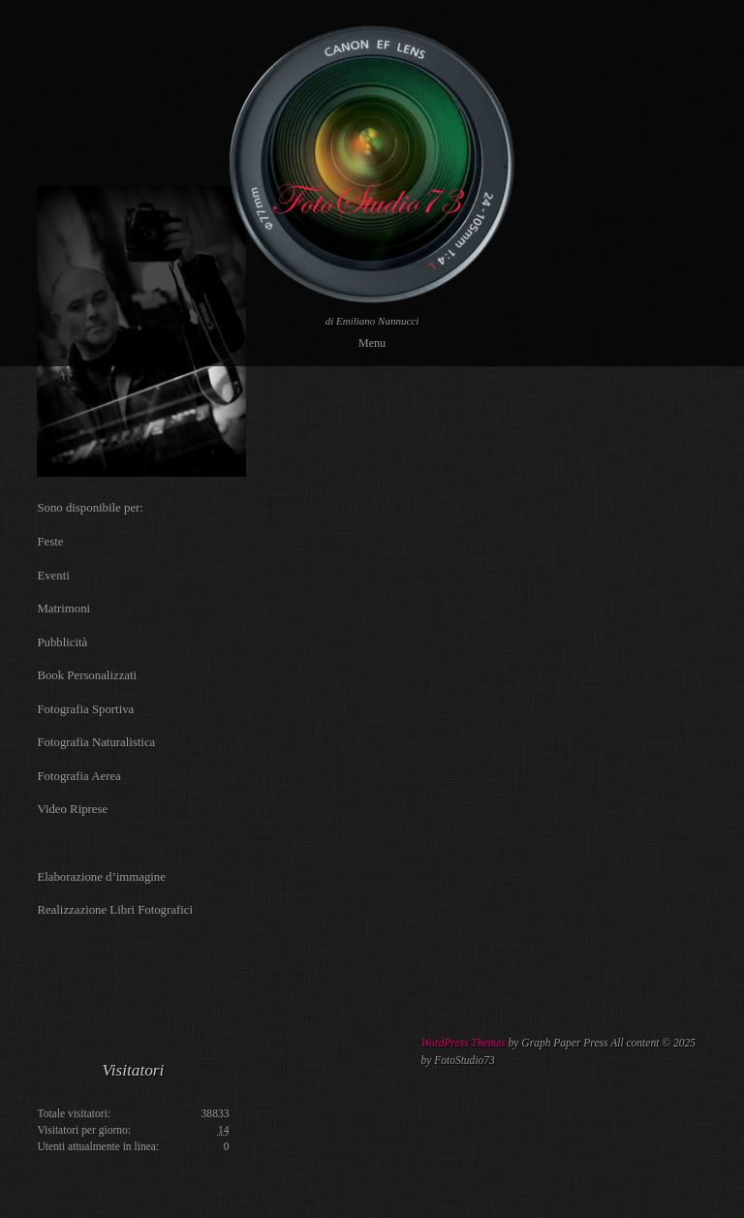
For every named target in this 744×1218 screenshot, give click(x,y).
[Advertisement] (384, 1083)
